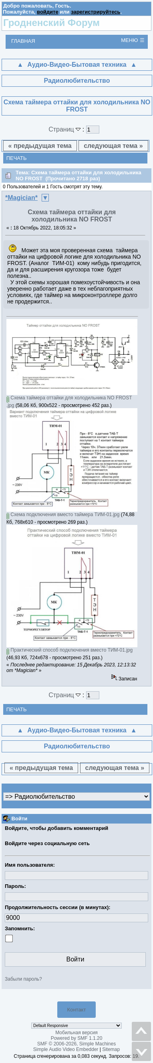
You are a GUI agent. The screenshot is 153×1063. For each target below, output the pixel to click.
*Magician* (21, 197)
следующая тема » (113, 145)
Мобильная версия (76, 1032)
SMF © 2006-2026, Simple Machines (76, 1044)
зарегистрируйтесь (95, 12)
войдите (47, 12)
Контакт (76, 1010)
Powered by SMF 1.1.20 (77, 1038)
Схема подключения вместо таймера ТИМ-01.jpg (62, 514)
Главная (23, 41)
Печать (16, 158)
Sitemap (111, 1049)
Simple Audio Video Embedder (66, 1049)
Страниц (65, 129)
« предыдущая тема (40, 145)
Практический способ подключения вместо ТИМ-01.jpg (69, 650)
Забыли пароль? (23, 979)
